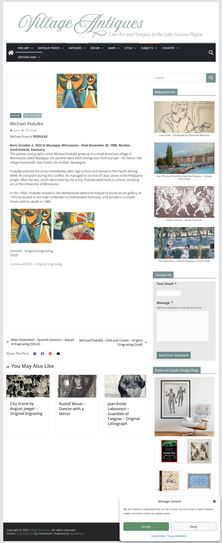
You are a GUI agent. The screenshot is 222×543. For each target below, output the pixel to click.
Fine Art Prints (32, 115)
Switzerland (27, 57)
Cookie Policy (158, 535)
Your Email (167, 284)
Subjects (147, 48)
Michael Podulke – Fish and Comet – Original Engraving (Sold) (113, 342)
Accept (146, 527)
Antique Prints (49, 48)
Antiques (75, 48)
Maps (112, 48)
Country (168, 48)
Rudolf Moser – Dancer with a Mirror (72, 408)
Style (128, 48)
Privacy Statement (176, 535)
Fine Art (23, 48)
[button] (214, 501)
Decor (95, 48)
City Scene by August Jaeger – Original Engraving (26, 408)
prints (16, 130)
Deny (193, 527)
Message (165, 303)
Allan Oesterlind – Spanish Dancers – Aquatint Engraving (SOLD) (40, 342)
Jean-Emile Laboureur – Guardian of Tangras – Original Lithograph (124, 413)
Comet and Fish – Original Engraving (36, 264)
